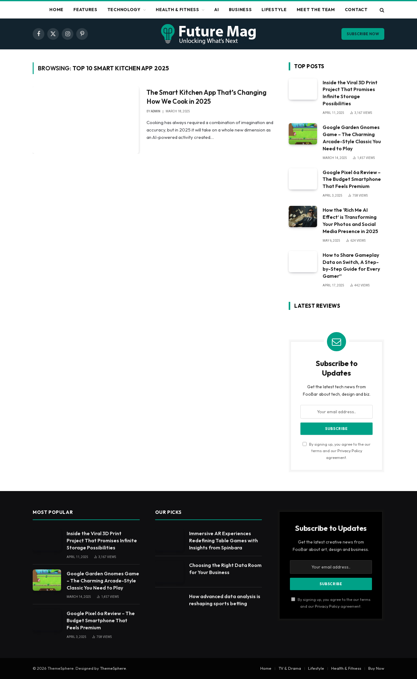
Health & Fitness (177, 9)
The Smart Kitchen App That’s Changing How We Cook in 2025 (206, 96)
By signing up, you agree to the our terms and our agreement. (336, 451)
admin (155, 111)
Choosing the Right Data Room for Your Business (225, 568)
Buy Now (376, 668)
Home (56, 9)
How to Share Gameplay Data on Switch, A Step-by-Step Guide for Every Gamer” (351, 265)
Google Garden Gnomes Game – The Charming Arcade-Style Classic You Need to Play (352, 138)
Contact (356, 9)
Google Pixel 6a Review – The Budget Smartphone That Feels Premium (352, 179)
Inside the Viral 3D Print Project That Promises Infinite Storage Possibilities (350, 93)
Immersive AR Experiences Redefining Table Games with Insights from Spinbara (223, 540)
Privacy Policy (349, 450)
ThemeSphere (113, 668)
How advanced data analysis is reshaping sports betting (224, 599)
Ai (216, 9)
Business (240, 9)
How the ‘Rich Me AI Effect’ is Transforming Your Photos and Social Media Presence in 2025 (350, 220)
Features (85, 9)
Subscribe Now (363, 33)
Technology (124, 9)
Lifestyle (274, 9)
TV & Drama (290, 668)
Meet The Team (316, 9)
